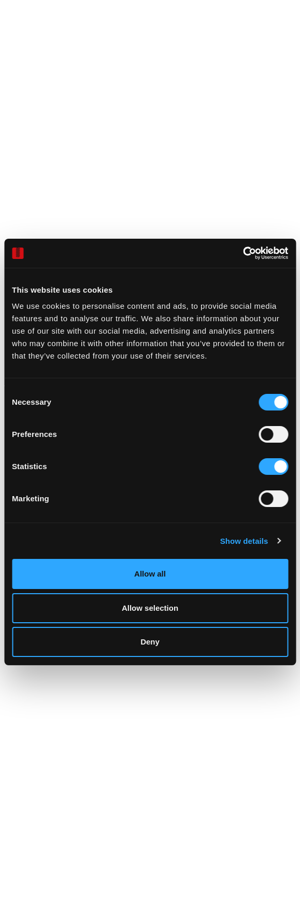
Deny (150, 641)
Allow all (150, 573)
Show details (244, 541)
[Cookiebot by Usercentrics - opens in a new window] (242, 253)
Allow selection (150, 608)
